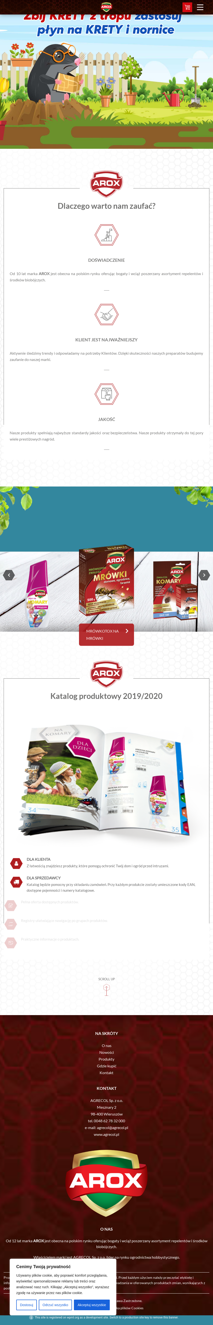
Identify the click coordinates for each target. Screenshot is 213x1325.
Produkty (106, 1059)
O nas (106, 1045)
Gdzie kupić (106, 1065)
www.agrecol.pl (106, 1134)
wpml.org (73, 1317)
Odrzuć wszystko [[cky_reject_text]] (55, 1305)
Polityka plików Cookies (125, 1308)
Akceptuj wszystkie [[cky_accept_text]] (92, 1305)
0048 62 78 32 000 (109, 1120)
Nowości (106, 1052)
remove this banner (165, 1317)
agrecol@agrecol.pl (112, 1127)
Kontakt (106, 1072)
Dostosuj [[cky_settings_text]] (26, 1305)
